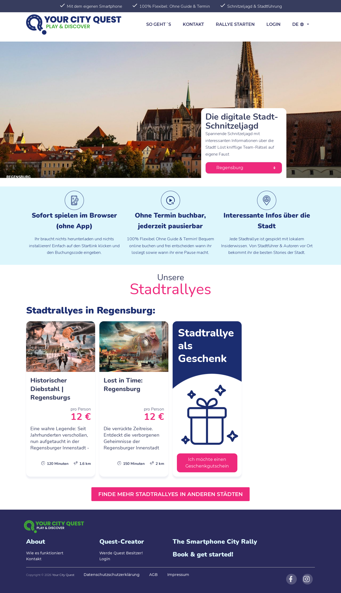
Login (273, 24)
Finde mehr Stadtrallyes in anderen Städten (170, 494)
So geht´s (158, 24)
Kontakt (193, 24)
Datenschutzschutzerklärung (112, 574)
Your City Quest (63, 575)
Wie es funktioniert (44, 553)
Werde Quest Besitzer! (121, 553)
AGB (153, 574)
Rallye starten (235, 24)
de (299, 24)
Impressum (178, 574)
